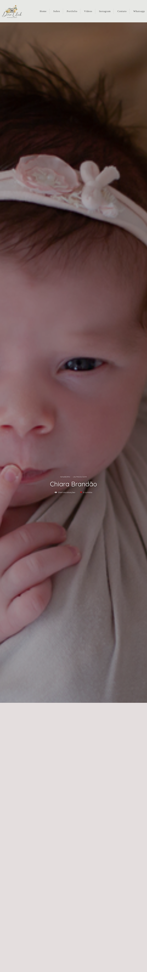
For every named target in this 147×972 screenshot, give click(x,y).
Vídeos (88, 11)
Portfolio (72, 11)
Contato (122, 11)
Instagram (105, 11)
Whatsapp (139, 11)
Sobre (56, 11)
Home (43, 11)
